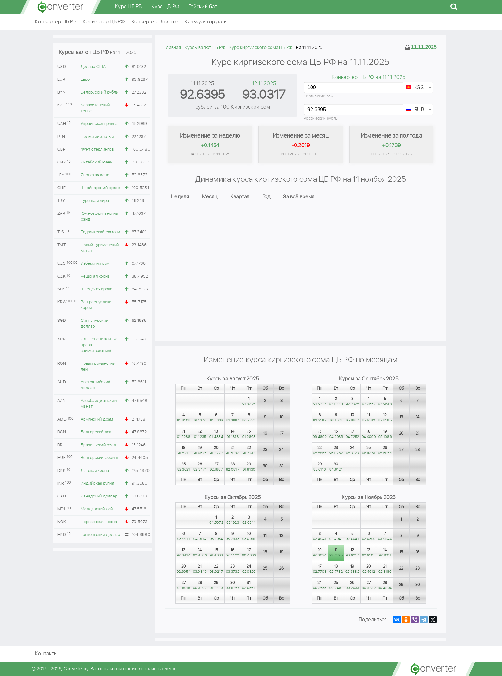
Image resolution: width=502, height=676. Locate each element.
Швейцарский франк (100, 188)
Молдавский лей (97, 509)
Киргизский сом (319, 96)
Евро (85, 80)
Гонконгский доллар (100, 535)
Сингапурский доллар (94, 324)
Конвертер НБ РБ (55, 22)
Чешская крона (95, 276)
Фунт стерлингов (97, 149)
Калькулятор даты (205, 22)
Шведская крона (97, 289)
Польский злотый (97, 137)
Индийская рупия (97, 483)
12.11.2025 (264, 84)
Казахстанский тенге (95, 108)
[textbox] (418, 87)
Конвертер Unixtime (154, 22)
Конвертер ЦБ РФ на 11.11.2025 (368, 77)
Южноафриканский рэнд (99, 216)
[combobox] (418, 87)
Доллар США (93, 67)
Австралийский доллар (95, 385)
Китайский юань (96, 162)
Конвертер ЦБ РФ (104, 22)
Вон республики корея (96, 305)
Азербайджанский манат (99, 404)
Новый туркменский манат (100, 248)
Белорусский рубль (99, 92)
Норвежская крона (99, 522)
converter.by (60, 7)
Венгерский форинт (100, 458)
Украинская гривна (99, 124)
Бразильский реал (98, 445)
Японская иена (95, 175)
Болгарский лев (96, 432)
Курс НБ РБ (128, 7)
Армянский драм (97, 419)
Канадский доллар (99, 496)
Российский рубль (321, 118)
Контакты (46, 653)
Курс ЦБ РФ (165, 7)
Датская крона (95, 471)
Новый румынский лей (98, 366)
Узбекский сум (95, 264)
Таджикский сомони (100, 232)
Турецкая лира (95, 201)
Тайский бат (203, 7)
